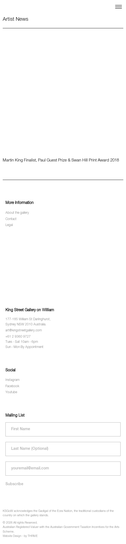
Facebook (12, 386)
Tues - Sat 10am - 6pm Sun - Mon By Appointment (24, 344)
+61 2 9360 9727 (18, 336)
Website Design (12, 536)
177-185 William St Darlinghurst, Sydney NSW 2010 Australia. (28, 322)
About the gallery (17, 213)
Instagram (12, 380)
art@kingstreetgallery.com (23, 330)
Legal (9, 225)
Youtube (11, 392)
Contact (11, 219)
